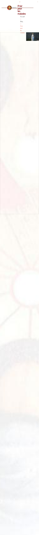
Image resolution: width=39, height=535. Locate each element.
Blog (21, 21)
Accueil (22, 16)
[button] (20, 2)
